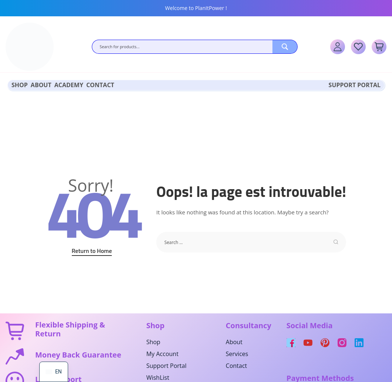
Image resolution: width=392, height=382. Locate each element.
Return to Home (92, 249)
